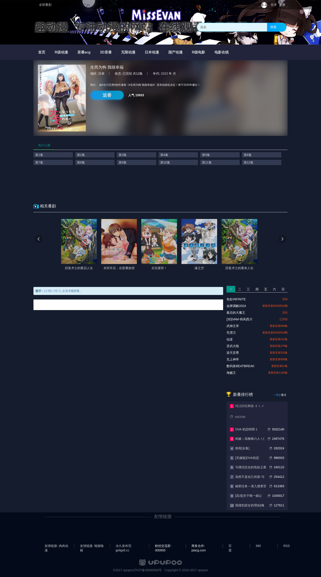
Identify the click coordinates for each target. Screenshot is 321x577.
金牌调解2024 (236, 306)
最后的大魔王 (235, 312)
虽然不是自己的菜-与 (249, 477)
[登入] (57, 291)
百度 (230, 546)
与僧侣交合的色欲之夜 (250, 467)
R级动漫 (61, 52)
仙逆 (229, 339)
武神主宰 (232, 326)
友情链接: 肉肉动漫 (56, 546)
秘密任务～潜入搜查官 (250, 486)
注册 (282, 4)
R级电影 (198, 52)
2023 (164, 73)
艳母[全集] (242, 448)
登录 (274, 4)
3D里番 (105, 52)
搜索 (273, 27)
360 (258, 546)
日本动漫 (152, 52)
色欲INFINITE (236, 299)
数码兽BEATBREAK (240, 366)
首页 (41, 52)
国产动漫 (175, 52)
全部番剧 (45, 4)
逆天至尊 (232, 352)
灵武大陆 (232, 346)
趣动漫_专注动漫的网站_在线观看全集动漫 (141, 27)
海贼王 (231, 372)
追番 (107, 95)
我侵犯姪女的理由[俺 (249, 505)
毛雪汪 (231, 332)
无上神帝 (232, 359)
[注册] (47, 291)
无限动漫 (128, 52)
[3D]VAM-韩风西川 (239, 319)
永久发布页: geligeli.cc (124, 546)
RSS (286, 546)
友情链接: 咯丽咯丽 (92, 546)
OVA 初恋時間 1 (246, 429)
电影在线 (221, 52)
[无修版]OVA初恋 (247, 458)
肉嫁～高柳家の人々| (249, 438)
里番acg (84, 52)
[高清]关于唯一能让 (248, 495)
